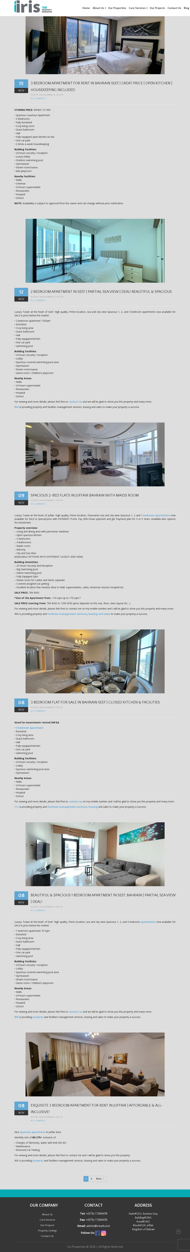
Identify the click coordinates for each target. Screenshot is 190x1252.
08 (21, 703)
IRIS (16, 407)
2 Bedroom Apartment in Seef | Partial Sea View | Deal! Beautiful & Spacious (101, 292)
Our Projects (157, 8)
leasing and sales (99, 614)
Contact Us (174, 8)
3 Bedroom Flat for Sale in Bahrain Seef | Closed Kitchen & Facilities (95, 702)
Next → (100, 1178)
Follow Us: (88, 1233)
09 (21, 496)
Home (86, 8)
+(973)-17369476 (96, 1220)
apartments (148, 921)
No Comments (38, 98)
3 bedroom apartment (29, 727)
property (38, 1017)
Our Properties (117, 8)
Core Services (137, 8)
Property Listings (47, 1230)
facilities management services (67, 614)
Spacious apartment (32, 1132)
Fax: (82, 1220)
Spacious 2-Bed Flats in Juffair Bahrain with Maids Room (85, 495)
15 (21, 83)
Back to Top (178, 1232)
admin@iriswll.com (98, 1226)
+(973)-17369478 (96, 1213)
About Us (98, 8)
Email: (82, 1226)
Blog (186, 8)
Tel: (82, 1213)
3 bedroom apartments (155, 515)
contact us (75, 401)
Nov (21, 90)
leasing (93, 806)
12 (21, 292)
